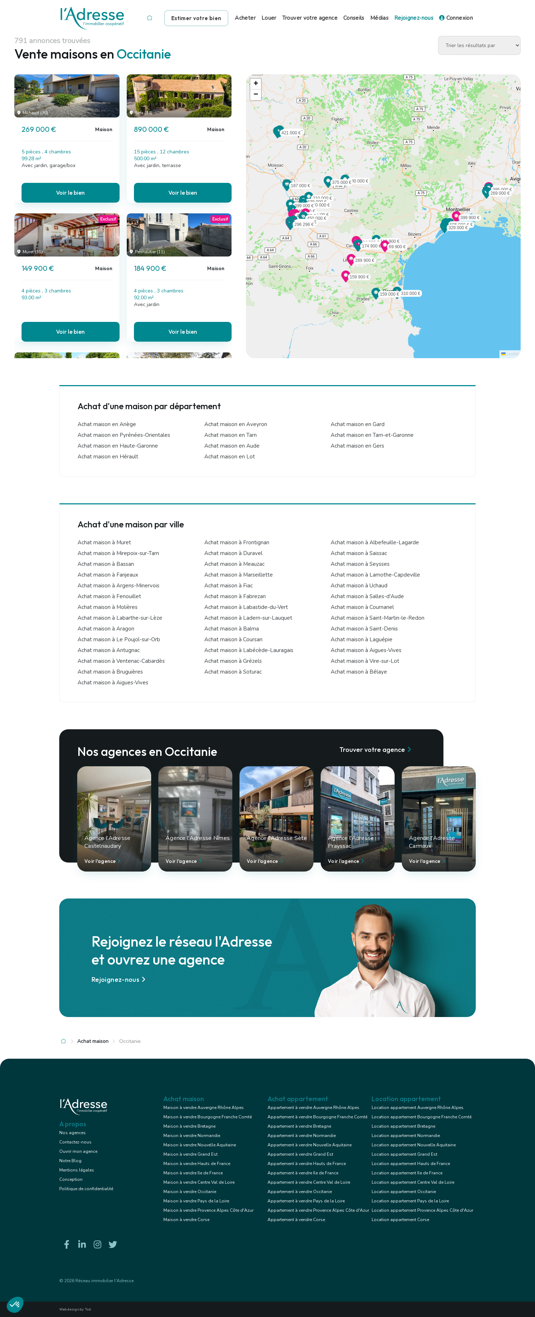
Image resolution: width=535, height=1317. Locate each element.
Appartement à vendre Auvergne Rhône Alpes (313, 1107)
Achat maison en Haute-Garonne (118, 445)
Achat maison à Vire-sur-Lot (365, 661)
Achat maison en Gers (357, 445)
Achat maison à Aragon (106, 628)
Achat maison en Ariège (107, 424)
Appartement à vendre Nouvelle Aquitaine (310, 1145)
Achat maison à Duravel (233, 553)
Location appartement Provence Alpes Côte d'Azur (422, 1210)
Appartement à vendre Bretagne (299, 1126)
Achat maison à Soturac (233, 671)
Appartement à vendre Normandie (302, 1135)
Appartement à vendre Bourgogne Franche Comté (317, 1117)
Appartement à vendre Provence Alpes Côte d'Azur (318, 1210)
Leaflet (510, 354)
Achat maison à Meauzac (234, 564)
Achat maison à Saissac (359, 553)
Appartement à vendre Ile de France (303, 1173)
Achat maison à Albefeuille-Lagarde (375, 542)
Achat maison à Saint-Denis (364, 628)
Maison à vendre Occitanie (189, 1191)
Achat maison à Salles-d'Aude (367, 596)
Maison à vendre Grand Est (190, 1154)
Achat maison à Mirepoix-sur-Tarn (118, 553)
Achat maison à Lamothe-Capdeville (375, 574)
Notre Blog (70, 1161)
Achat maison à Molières (108, 607)
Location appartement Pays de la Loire (410, 1201)
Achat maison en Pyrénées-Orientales (124, 435)
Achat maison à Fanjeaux (108, 574)
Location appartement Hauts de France (411, 1163)
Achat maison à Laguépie (361, 639)
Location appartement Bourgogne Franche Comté (421, 1117)
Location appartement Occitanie (404, 1191)
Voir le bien (70, 192)
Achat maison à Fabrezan (235, 596)
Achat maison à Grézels (233, 661)
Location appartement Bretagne (403, 1126)
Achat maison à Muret (104, 542)
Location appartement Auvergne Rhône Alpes (418, 1107)
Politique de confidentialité (86, 1189)
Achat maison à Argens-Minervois (118, 585)
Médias (379, 18)
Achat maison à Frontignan (236, 542)
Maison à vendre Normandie (191, 1135)
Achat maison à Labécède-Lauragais (248, 650)
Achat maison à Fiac (228, 585)
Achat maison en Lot (229, 456)
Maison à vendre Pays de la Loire (196, 1201)
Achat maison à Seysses (360, 564)
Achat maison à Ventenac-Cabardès (121, 661)
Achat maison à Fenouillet (109, 596)
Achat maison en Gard (358, 424)
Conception (71, 1179)
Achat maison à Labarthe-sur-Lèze (120, 617)
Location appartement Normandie (406, 1135)
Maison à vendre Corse (186, 1220)
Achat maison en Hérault (108, 456)
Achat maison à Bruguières (110, 671)
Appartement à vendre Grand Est (300, 1154)
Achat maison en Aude (232, 445)
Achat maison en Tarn (230, 435)
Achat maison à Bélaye (359, 671)
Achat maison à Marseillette (238, 574)
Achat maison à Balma (231, 628)
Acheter (245, 18)
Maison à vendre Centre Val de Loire (198, 1182)
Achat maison (92, 1041)
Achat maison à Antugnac (109, 650)
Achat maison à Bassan (106, 564)
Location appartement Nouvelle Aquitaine (414, 1145)
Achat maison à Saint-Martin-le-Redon (377, 617)
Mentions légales (76, 1170)
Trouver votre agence (310, 18)
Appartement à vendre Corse (296, 1220)
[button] (486, 196)
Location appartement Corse (400, 1220)
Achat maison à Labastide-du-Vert (246, 607)
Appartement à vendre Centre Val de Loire (309, 1182)
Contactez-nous (75, 1142)
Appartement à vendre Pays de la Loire (306, 1201)
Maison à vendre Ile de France (193, 1173)
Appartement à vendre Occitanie (300, 1191)
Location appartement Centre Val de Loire (413, 1182)
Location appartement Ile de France (407, 1173)
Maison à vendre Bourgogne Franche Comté (207, 1117)
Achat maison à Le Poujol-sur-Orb (119, 639)
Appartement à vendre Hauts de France (307, 1163)
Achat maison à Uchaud (359, 585)
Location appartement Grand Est (404, 1154)
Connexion (456, 18)
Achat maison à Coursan (233, 639)
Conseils (353, 18)
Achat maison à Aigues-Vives (366, 650)
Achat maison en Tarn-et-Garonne (372, 435)
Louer (268, 18)
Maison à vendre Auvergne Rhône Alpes (203, 1107)
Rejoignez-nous (413, 18)
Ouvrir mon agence (78, 1151)
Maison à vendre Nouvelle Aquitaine (199, 1145)
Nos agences (72, 1133)
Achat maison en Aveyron (235, 424)
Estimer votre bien (196, 18)
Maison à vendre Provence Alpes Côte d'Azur (208, 1210)
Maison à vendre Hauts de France (196, 1163)
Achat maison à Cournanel (362, 607)
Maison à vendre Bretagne (189, 1126)
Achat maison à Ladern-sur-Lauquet (248, 617)
